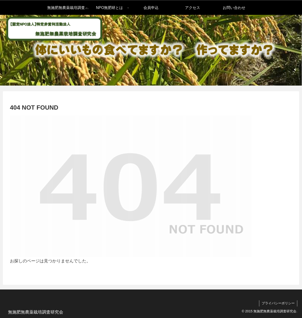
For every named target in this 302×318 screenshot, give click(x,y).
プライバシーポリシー (278, 303)
